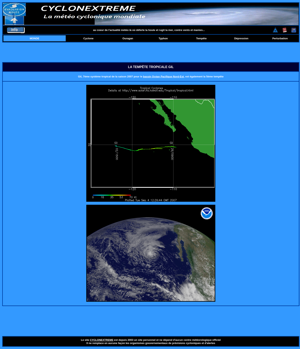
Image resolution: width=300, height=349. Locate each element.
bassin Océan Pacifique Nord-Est (163, 76)
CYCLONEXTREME (101, 339)
